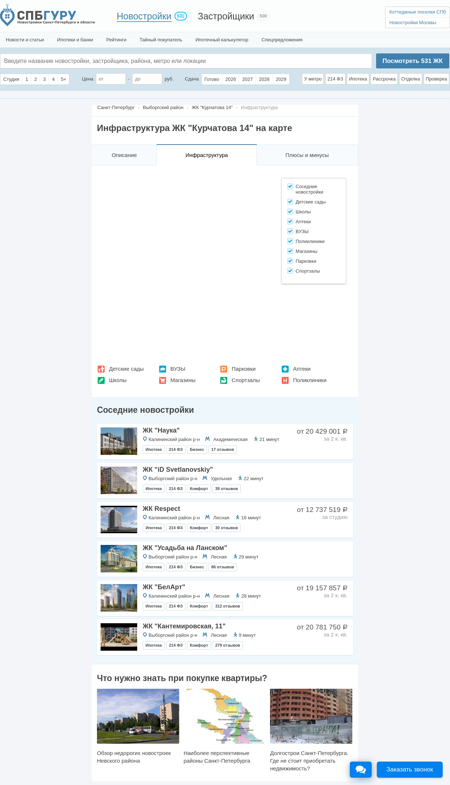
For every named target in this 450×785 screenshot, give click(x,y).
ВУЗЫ (177, 369)
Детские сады (126, 369)
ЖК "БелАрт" (164, 587)
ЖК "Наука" (161, 430)
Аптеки (302, 369)
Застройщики (226, 16)
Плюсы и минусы (307, 155)
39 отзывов (226, 488)
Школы (118, 380)
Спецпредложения (282, 39)
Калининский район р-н (174, 439)
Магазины (183, 380)
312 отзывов (227, 606)
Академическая (230, 439)
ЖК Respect (161, 508)
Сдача (192, 79)
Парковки (243, 369)
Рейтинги (116, 39)
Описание (124, 155)
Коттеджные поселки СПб (417, 12)
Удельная (221, 478)
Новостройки (144, 16)
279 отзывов (227, 645)
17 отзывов (222, 449)
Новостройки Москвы (412, 22)
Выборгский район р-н (173, 478)
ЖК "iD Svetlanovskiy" (178, 469)
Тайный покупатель (160, 39)
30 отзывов (226, 528)
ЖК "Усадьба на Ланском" (185, 548)
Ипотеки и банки (75, 39)
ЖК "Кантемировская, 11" (184, 626)
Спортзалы (246, 380)
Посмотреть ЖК (412, 60)
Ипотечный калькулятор (221, 39)
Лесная (221, 517)
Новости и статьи (25, 39)
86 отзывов (222, 567)
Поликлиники (309, 380)
